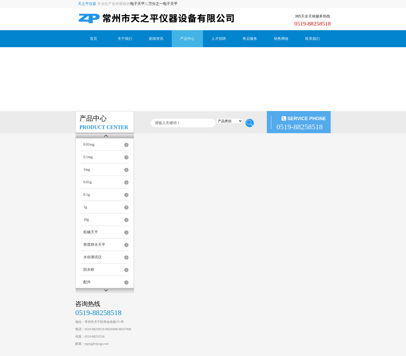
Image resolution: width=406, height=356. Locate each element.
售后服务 (250, 39)
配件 (87, 282)
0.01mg (88, 144)
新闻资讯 (156, 39)
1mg (86, 169)
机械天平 (90, 232)
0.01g (87, 182)
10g (86, 220)
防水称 (88, 270)
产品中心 (187, 39)
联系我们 (312, 39)
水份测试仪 (92, 257)
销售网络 (281, 39)
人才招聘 (218, 39)
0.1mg (88, 157)
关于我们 (125, 39)
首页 (93, 39)
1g (85, 207)
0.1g (86, 195)
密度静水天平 (94, 245)
